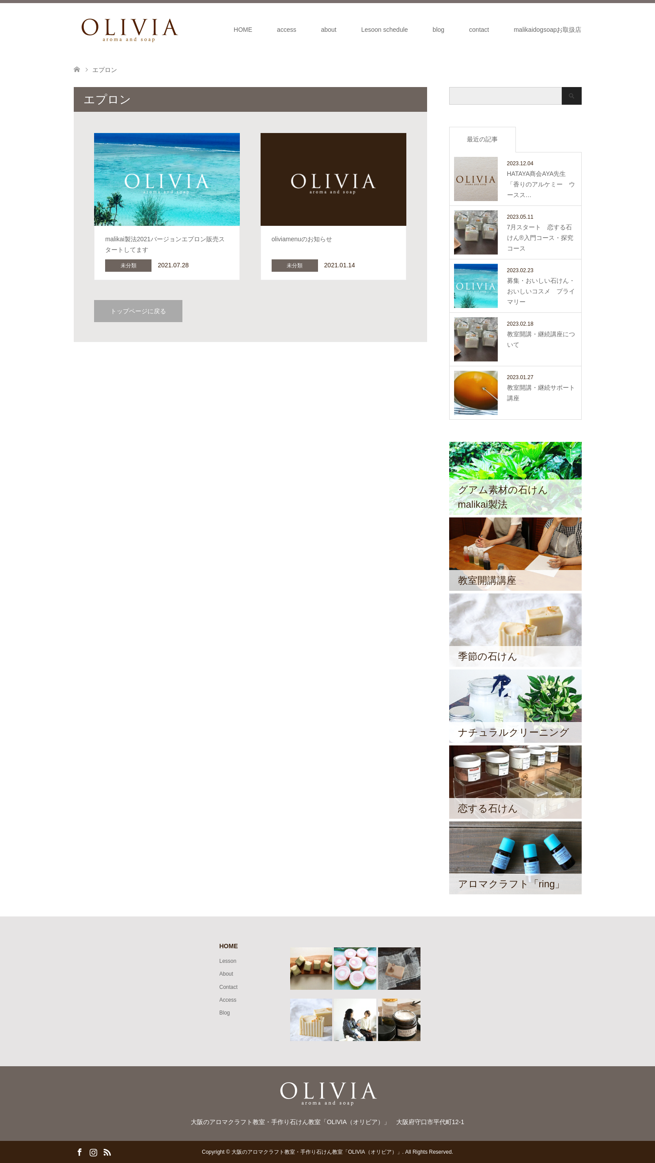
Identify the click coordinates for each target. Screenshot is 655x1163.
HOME (243, 29)
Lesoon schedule (384, 29)
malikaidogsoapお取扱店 (547, 29)
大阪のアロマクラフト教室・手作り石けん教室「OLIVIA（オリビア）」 (316, 1152)
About (226, 974)
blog (438, 29)
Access (228, 1000)
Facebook (79, 1151)
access (286, 29)
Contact (229, 987)
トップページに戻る (138, 311)
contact (479, 29)
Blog (225, 1013)
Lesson (228, 961)
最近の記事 (482, 139)
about (329, 29)
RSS (107, 1151)
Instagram (93, 1151)
